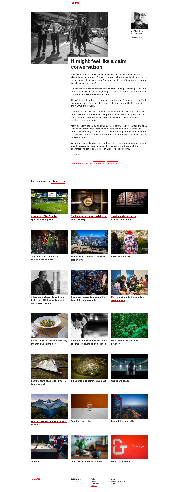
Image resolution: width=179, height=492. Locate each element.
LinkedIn (112, 163)
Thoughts (143, 37)
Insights (75, 3)
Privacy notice (116, 483)
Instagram (95, 483)
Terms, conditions (118, 481)
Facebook (99, 163)
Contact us (75, 481)
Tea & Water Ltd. (42, 3)
